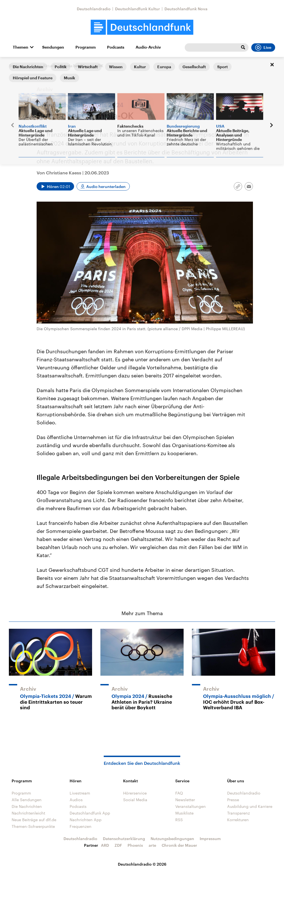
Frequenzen (81, 826)
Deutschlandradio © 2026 (142, 864)
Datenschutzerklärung (124, 838)
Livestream (80, 793)
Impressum (210, 838)
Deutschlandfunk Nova (185, 8)
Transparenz (238, 813)
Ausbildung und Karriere (249, 806)
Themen (20, 47)
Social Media (135, 799)
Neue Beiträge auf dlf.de (34, 819)
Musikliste (184, 813)
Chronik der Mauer (179, 845)
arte (152, 845)
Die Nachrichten (27, 806)
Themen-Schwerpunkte (33, 826)
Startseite (18, 65)
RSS (179, 819)
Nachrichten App (86, 819)
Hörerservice (135, 793)
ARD (105, 845)
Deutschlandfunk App (90, 813)
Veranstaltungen (190, 806)
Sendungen (53, 47)
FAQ (179, 793)
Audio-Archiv (148, 47)
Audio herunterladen (106, 186)
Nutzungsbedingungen (172, 838)
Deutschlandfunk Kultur (137, 8)
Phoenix (135, 845)
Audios (76, 799)
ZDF (118, 845)
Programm (85, 47)
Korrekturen (238, 819)
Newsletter (185, 799)
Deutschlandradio (94, 8)
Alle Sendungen (27, 799)
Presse (233, 799)
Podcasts (115, 47)
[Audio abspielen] (55, 186)
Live (263, 47)
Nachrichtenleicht (28, 813)
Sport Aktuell (43, 65)
